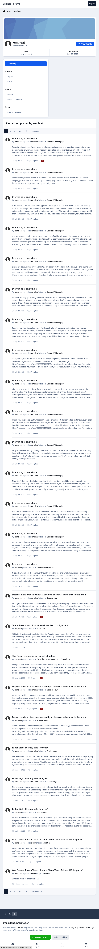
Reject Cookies (60, 937)
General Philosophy (55, 141)
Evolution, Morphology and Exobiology (53, 659)
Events (10, 94)
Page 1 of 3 (37, 131)
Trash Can (41, 628)
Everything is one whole (24, 138)
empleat (18, 141)
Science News (52, 598)
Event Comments (14, 99)
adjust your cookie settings (82, 927)
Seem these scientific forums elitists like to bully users (40, 625)
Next (20, 131)
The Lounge (52, 751)
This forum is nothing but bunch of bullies (33, 655)
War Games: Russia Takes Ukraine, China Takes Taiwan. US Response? (47, 839)
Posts (9, 81)
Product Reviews (14, 112)
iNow (33, 842)
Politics (47, 842)
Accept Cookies (40, 937)
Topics (10, 76)
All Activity (11, 63)
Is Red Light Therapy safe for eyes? (30, 747)
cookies (20, 927)
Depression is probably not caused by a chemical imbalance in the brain (49, 594)
